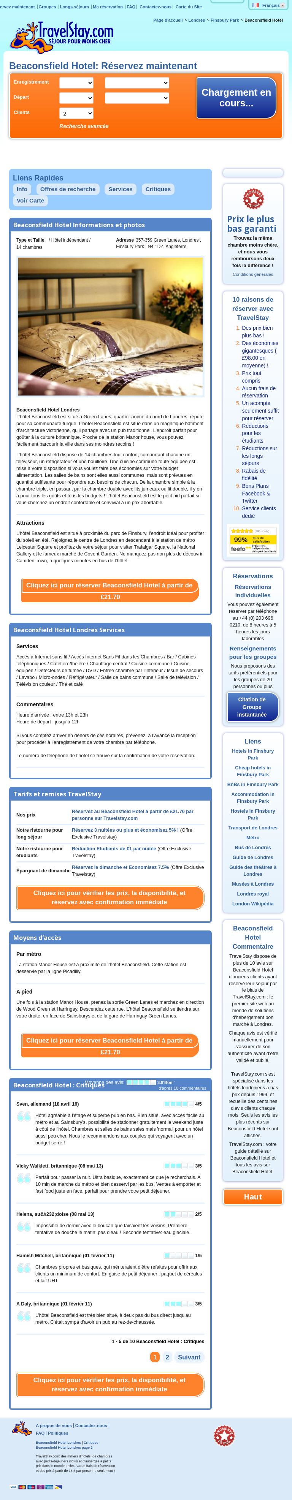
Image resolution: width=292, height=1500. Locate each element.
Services (120, 189)
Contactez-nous (155, 7)
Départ (21, 97)
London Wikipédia (252, 904)
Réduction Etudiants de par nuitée (114, 848)
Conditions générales (253, 274)
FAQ (131, 7)
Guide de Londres (253, 857)
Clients (22, 112)
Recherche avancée (83, 126)
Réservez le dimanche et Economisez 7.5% (120, 867)
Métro (252, 837)
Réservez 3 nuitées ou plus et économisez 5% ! (125, 830)
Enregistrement (31, 82)
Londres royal (253, 894)
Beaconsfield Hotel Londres (58, 1443)
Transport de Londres (253, 828)
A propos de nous (54, 1425)
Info (22, 189)
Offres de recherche (67, 189)
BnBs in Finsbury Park (253, 784)
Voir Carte (30, 200)
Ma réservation (108, 7)
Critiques (158, 189)
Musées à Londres (253, 884)
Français (266, 5)
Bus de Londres (253, 847)
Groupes (48, 7)
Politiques (58, 1433)
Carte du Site (189, 7)
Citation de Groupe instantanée (252, 707)
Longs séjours (75, 7)
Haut (253, 1196)
